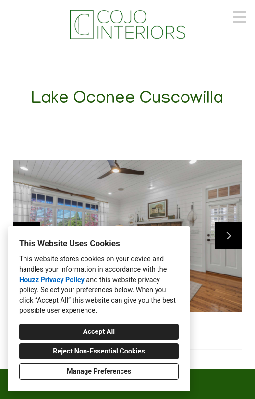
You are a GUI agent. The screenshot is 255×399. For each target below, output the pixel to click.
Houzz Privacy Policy (52, 280)
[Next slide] (228, 235)
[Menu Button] (239, 17)
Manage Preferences (99, 371)
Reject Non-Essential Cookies (99, 351)
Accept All (99, 332)
